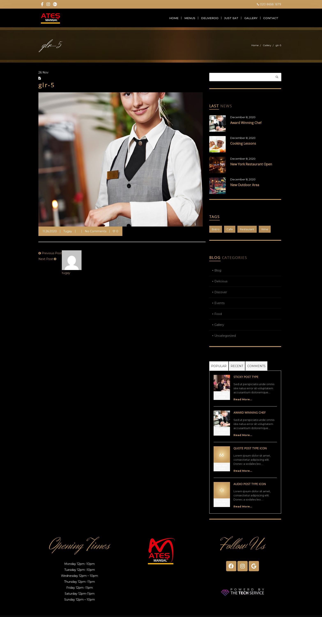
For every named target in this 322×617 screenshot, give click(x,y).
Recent (237, 368)
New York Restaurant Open (251, 166)
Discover (220, 294)
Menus (191, 19)
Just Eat (232, 19)
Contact (271, 19)
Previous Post (52, 255)
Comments (256, 368)
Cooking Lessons (243, 145)
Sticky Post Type (245, 379)
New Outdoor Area (244, 186)
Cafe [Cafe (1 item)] (230, 231)
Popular (219, 368)
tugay (67, 233)
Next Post (45, 261)
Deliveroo (211, 19)
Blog (217, 272)
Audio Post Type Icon (249, 486)
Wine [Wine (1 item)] (264, 231)
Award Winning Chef (245, 124)
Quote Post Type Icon (250, 450)
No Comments (95, 233)
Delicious (220, 283)
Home (174, 19)
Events (219, 305)
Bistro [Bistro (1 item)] (216, 231)
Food (218, 316)
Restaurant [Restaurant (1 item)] (247, 231)
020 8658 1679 (269, 4)
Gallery (251, 19)
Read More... (242, 401)
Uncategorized (225, 337)
